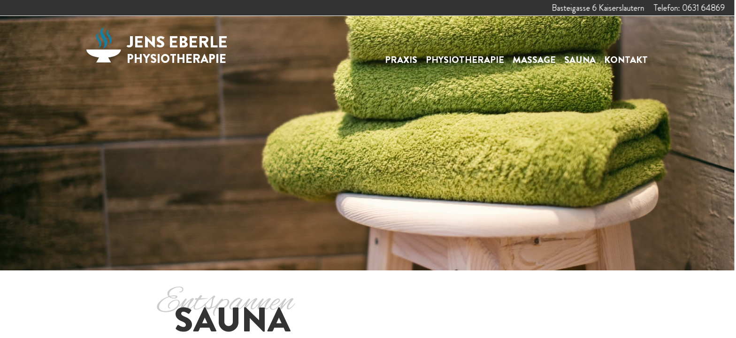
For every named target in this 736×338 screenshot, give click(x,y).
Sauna (580, 60)
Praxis (401, 60)
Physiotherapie (465, 60)
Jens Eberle (177, 49)
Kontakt (626, 60)
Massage (534, 60)
